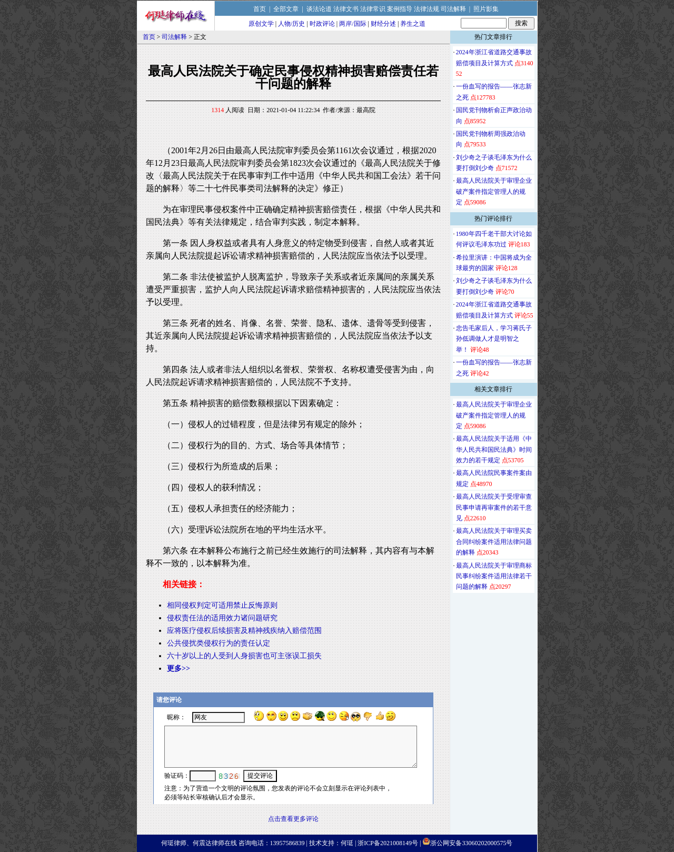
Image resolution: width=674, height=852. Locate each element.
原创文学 (261, 23)
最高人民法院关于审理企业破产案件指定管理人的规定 (494, 191)
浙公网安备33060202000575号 (471, 843)
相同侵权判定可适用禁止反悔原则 (222, 605)
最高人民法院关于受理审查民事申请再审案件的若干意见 (494, 507)
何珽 (347, 843)
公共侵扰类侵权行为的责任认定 (218, 643)
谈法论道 (319, 9)
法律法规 (426, 9)
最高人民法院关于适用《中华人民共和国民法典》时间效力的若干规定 (494, 449)
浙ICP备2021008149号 (388, 843)
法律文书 (346, 9)
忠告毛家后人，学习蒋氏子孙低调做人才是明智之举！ (494, 338)
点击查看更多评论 (293, 819)
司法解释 (453, 9)
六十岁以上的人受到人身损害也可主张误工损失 (244, 656)
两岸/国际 (352, 23)
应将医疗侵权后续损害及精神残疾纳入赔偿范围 (244, 631)
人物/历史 (291, 23)
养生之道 (412, 23)
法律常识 (372, 9)
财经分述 (383, 23)
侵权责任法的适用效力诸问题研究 (222, 618)
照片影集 (486, 9)
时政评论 (322, 23)
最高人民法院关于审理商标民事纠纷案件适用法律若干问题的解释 (494, 576)
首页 (259, 9)
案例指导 (399, 9)
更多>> (178, 668)
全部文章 (286, 9)
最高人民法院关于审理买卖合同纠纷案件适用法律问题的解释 (494, 541)
